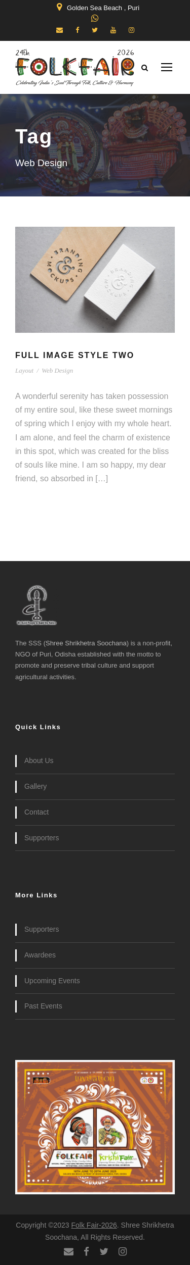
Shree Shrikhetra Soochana (86, 643)
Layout (24, 370)
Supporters (41, 838)
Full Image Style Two (74, 355)
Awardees (40, 955)
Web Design (57, 370)
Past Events (43, 1006)
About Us (39, 760)
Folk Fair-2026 (94, 1225)
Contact (36, 812)
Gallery (35, 786)
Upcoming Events (52, 981)
